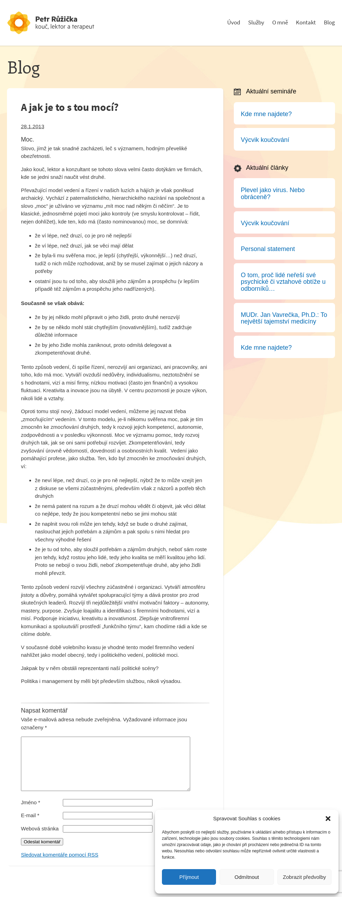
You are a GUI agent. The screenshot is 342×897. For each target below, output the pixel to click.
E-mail (30, 826)
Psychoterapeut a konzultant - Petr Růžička (59, 22)
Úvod (233, 22)
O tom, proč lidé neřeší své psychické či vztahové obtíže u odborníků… (283, 282)
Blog (329, 22)
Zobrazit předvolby (304, 877)
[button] (328, 818)
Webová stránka (40, 839)
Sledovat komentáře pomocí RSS (59, 865)
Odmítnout (247, 877)
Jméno (30, 813)
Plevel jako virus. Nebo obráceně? (273, 193)
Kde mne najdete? (266, 114)
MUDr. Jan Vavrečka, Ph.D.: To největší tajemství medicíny (284, 318)
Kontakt (306, 22)
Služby (256, 22)
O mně (280, 22)
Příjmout (189, 877)
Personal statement (268, 248)
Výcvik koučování (265, 139)
